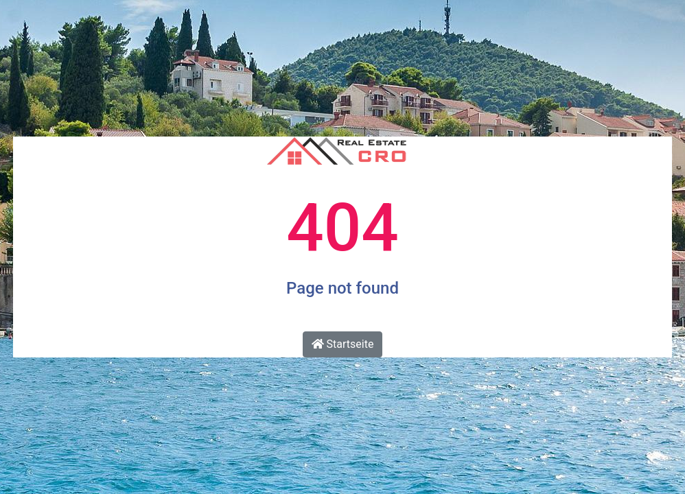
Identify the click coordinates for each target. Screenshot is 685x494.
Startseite (343, 344)
